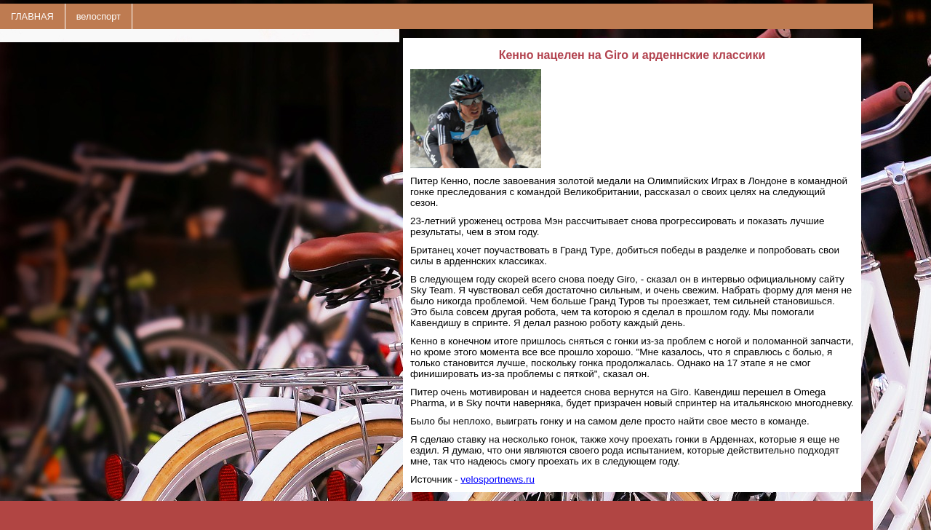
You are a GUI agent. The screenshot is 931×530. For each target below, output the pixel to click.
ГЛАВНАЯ (32, 16)
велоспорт (98, 16)
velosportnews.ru (497, 479)
